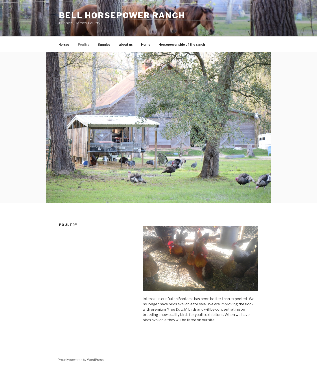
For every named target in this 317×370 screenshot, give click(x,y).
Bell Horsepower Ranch (122, 15)
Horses (64, 44)
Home (145, 44)
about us (126, 44)
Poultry (83, 44)
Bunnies (104, 44)
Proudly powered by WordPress (81, 360)
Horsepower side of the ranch (182, 44)
